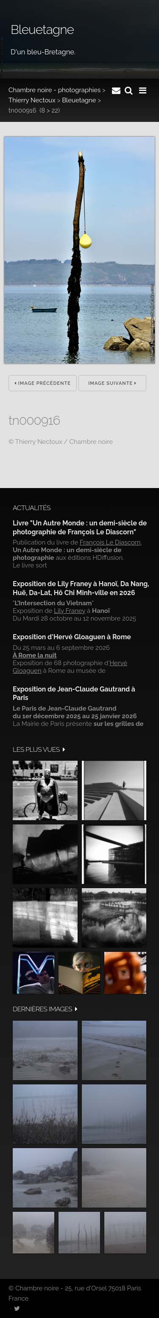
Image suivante (112, 383)
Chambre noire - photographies (54, 90)
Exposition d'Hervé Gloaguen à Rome (72, 637)
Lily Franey (69, 611)
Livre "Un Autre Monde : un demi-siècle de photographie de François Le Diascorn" (80, 527)
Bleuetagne (79, 100)
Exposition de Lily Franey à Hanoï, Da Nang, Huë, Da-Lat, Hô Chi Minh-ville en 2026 (81, 588)
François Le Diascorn (110, 542)
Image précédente (42, 383)
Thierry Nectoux (32, 100)
